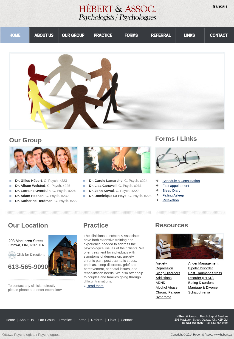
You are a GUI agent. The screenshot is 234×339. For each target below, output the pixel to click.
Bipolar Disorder (200, 268)
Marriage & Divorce (202, 287)
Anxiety (161, 263)
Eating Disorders (201, 283)
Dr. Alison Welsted (30, 186)
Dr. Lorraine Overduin (33, 191)
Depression (164, 268)
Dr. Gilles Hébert (28, 180)
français (220, 6)
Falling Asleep (173, 195)
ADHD (161, 283)
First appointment (176, 186)
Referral (97, 320)
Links (112, 320)
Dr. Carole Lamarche (105, 180)
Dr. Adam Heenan (29, 196)
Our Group (46, 320)
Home (10, 320)
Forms (81, 320)
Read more (95, 286)
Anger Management (203, 263)
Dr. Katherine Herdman (34, 201)
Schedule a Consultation (181, 181)
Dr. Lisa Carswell (102, 186)
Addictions (164, 278)
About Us (27, 320)
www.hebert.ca (223, 334)
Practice (65, 320)
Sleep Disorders (168, 273)
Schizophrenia (199, 292)
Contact (127, 320)
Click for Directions (31, 254)
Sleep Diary (171, 190)
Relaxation (171, 200)
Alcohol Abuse (167, 287)
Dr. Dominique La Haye (107, 196)
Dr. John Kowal (101, 191)
